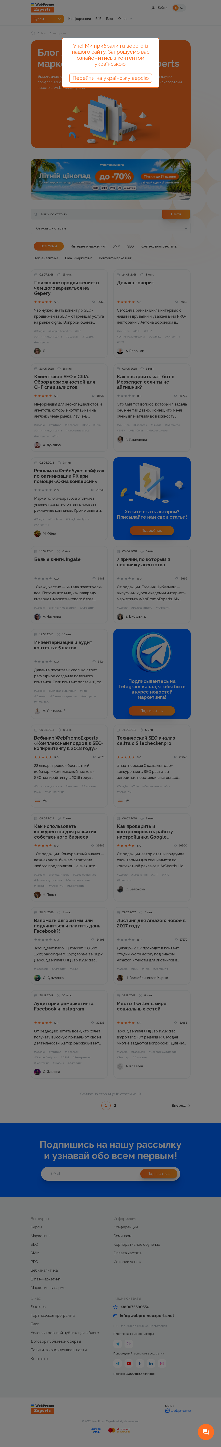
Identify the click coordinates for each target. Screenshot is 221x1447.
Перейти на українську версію (111, 78)
